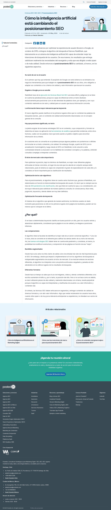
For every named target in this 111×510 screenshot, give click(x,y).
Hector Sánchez (38, 35)
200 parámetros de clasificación (43, 186)
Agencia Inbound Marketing (11, 427)
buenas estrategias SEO (39, 241)
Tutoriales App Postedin (56, 410)
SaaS (32, 413)
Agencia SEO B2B (8, 410)
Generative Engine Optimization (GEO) (14, 419)
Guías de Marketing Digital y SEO (59, 405)
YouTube (102, 399)
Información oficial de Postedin (84, 399)
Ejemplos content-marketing (58, 413)
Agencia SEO (6, 396)
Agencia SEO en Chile (9, 407)
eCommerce (34, 405)
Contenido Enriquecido (9, 433)
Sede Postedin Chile (11, 478)
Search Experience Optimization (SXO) (14, 422)
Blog (73, 6)
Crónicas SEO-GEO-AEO (33, 13)
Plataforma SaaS (7, 439)
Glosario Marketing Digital (57, 402)
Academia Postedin (55, 399)
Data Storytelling (7, 436)
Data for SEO (6, 416)
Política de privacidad (36, 508)
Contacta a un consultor (9, 2)
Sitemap (78, 405)
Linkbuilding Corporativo (10, 425)
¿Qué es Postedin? (81, 396)
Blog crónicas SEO (55, 396)
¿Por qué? (5, 46)
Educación (34, 402)
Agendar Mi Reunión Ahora (55, 374)
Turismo (33, 410)
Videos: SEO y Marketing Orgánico (59, 407)
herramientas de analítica (60, 131)
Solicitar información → (98, 7)
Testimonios (79, 402)
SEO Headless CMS (8, 442)
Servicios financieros (37, 407)
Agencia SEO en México (10, 405)
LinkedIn (102, 396)
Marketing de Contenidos (10, 430)
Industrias (52, 7)
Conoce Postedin (91, 2)
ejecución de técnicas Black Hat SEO (53, 95)
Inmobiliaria (34, 396)
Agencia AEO (6, 399)
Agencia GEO (6, 402)
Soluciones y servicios (36, 7)
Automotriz (34, 399)
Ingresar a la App (102, 2)
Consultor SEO (7, 413)
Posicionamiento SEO (49, 13)
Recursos (64, 7)
